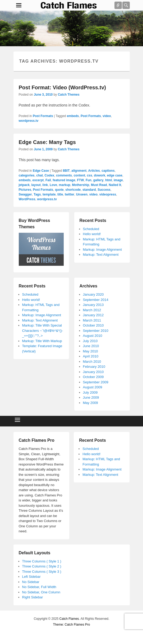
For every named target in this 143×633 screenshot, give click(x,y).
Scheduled (91, 229)
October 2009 (93, 377)
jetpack (24, 185)
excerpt (38, 180)
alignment (78, 171)
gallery (98, 180)
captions (108, 171)
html (108, 180)
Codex (49, 175)
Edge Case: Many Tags (47, 142)
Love (53, 185)
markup (64, 185)
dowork (99, 175)
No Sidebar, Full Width (39, 587)
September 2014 (95, 300)
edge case (114, 175)
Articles (94, 171)
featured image (64, 180)
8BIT (66, 171)
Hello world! (92, 234)
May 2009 (90, 403)
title (60, 194)
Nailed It (115, 185)
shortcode (73, 190)
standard (89, 190)
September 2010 (95, 331)
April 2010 (91, 356)
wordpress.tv (29, 121)
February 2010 (94, 367)
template (49, 194)
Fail (48, 180)
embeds (73, 116)
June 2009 (91, 397)
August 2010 (92, 336)
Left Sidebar (31, 577)
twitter (69, 194)
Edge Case (41, 171)
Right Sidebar (32, 597)
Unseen (81, 194)
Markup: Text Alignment (101, 255)
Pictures (25, 190)
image (118, 180)
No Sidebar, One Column (41, 592)
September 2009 (95, 382)
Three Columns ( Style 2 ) (41, 566)
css (89, 175)
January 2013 (93, 305)
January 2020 (93, 294)
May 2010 (90, 351)
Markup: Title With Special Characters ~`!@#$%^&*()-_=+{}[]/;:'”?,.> (42, 330)
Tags (37, 194)
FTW (80, 180)
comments (64, 175)
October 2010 (93, 325)
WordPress (27, 199)
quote (59, 190)
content (79, 175)
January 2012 (93, 315)
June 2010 (91, 346)
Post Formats (43, 116)
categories (27, 175)
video (107, 116)
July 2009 (90, 392)
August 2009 (92, 387)
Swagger (25, 194)
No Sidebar (30, 582)
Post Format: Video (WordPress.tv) (62, 87)
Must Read (99, 185)
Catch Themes (69, 94)
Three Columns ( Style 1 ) (41, 561)
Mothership (80, 185)
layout (36, 185)
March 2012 (92, 310)
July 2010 (90, 341)
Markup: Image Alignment (102, 250)
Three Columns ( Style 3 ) (41, 572)
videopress (107, 194)
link (45, 185)
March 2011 (92, 320)
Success (104, 190)
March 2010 (92, 362)
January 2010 (93, 372)
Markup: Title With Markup (42, 341)
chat (39, 175)
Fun (88, 180)
